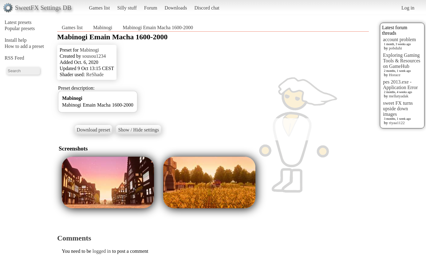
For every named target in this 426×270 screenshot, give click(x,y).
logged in (102, 251)
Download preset (93, 129)
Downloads (175, 7)
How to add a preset (24, 46)
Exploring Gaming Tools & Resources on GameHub (401, 61)
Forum (150, 7)
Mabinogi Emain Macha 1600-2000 (158, 27)
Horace (394, 74)
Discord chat (206, 7)
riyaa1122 (397, 122)
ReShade (95, 74)
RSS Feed (14, 58)
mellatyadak (398, 96)
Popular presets (20, 28)
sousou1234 (94, 56)
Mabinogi (102, 27)
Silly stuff (127, 7)
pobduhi (395, 48)
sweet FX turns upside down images (398, 108)
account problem (399, 39)
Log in (407, 7)
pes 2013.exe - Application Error (400, 84)
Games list (99, 7)
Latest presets (18, 22)
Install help (16, 40)
